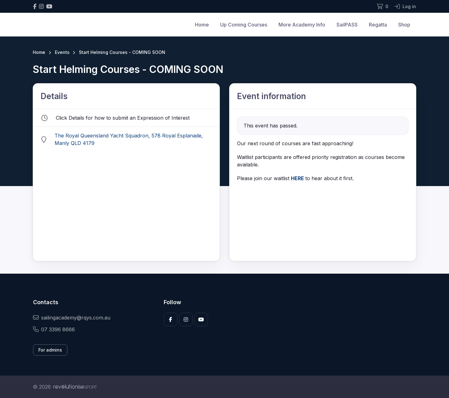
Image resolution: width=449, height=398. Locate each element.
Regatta (378, 25)
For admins (50, 349)
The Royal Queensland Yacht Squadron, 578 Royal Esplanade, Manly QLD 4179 (129, 139)
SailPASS (347, 25)
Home (202, 25)
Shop (404, 25)
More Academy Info (301, 25)
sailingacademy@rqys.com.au (71, 317)
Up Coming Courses (243, 25)
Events (62, 52)
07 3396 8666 (54, 329)
